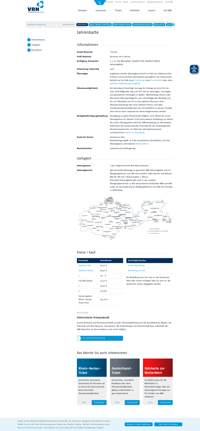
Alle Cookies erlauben (168, 424)
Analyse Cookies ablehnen (139, 424)
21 (79, 291)
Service (151, 10)
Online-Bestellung (136, 265)
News (125, 2)
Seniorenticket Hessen (132, 25)
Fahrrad (167, 25)
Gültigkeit (35, 45)
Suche (167, 2)
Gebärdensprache (155, 2)
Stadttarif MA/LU (86, 271)
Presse (118, 2)
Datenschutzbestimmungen (30, 428)
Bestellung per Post (136, 271)
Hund (159, 25)
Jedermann (72, 25)
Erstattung (139, 80)
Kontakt (109, 2)
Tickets (118, 10)
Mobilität (134, 10)
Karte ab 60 (149, 25)
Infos (84, 402)
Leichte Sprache (137, 2)
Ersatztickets (156, 80)
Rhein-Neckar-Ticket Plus (90, 25)
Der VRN (168, 10)
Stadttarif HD (84, 265)
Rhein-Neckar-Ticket (111, 25)
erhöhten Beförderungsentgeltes (124, 84)
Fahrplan (82, 10)
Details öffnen (142, 144)
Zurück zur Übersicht (26, 25)
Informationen (38, 40)
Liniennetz (101, 10)
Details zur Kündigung (134, 133)
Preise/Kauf (36, 50)
